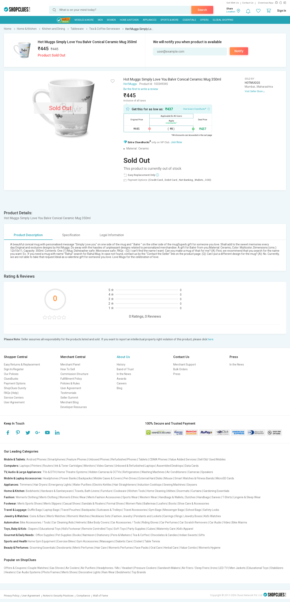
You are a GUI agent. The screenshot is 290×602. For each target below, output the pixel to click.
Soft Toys (120, 528)
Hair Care (101, 547)
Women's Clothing (27, 497)
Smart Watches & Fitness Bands (194, 478)
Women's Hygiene (210, 547)
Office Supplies (45, 535)
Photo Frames (51, 572)
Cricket (138, 541)
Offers (204, 20)
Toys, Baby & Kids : (16, 528)
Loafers (162, 503)
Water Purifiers (82, 484)
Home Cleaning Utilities (161, 491)
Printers (36, 465)
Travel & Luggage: (15, 509)
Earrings (168, 516)
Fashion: (9, 497)
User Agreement (14, 402)
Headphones (51, 478)
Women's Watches (78, 516)
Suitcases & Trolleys (109, 509)
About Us (123, 357)
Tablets (143, 459)
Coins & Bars (37, 516)
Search (202, 9)
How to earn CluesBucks (196, 108)
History (121, 364)
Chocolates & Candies (164, 535)
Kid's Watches (212, 516)
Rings (178, 516)
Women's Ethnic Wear (72, 497)
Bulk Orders (180, 369)
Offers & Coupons (15, 568)
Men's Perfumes (83, 547)
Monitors (89, 465)
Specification (71, 235)
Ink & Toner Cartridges (68, 465)
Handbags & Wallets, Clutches (177, 497)
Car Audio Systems (29, 572)
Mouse (168, 478)
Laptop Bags (51, 509)
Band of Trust (125, 369)
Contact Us (247, 3)
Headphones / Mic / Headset (114, 568)
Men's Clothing (48, 497)
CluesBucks (11, 378)
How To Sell (67, 369)
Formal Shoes (115, 503)
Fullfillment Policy (71, 378)
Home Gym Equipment (42, 541)
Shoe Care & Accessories (193, 503)
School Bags (193, 509)
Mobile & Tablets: (15, 459)
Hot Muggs (130, 83)
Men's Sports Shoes (30, 503)
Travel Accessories (135, 509)
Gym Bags (155, 509)
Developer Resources (73, 407)
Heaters (10, 572)
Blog (119, 388)
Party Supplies (136, 528)
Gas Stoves (57, 568)
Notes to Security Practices (58, 595)
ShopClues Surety (15, 388)
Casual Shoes (71, 503)
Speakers (207, 472)
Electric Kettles (102, 484)
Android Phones (36, 459)
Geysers (192, 484)
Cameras (193, 472)
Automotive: (11, 522)
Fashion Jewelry (122, 516)
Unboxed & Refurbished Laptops (135, 465)
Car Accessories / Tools (125, 522)
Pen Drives (130, 478)
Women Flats (134, 503)
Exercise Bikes (66, 541)
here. (211, 339)
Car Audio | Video (219, 522)
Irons (214, 568)
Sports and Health (15, 541)
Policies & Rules (70, 383)
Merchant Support (184, 364)
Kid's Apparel (185, 528)
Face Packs (142, 547)
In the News (124, 374)
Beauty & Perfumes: (16, 547)
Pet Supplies (63, 535)
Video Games (105, 465)
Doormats (183, 491)
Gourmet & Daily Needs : (19, 535)
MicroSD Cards (225, 478)
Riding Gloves (150, 522)
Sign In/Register (14, 369)
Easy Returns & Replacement (22, 364)
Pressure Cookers (145, 568)
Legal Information (112, 235)
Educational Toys (50, 528)
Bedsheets (32, 491)
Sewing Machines (174, 484)
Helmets (81, 522)
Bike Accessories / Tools (35, 522)
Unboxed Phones (98, 459)
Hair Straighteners (124, 484)
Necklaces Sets (101, 516)
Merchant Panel (70, 364)
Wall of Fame (100, 595)
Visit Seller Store (254, 91)
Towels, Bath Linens (87, 491)
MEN (100, 20)
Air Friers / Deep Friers (195, 568)
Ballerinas (150, 503)
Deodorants (64, 547)
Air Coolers (72, 568)
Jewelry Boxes (193, 516)
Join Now (176, 142)
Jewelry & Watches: (16, 516)
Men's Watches (56, 516)
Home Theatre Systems (72, 472)
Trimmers (26, 484)
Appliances (149, 20)
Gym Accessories (87, 541)
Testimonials (68, 392)
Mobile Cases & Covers (108, 478)
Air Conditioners (176, 472)
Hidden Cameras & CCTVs (105, 472)
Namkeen (89, 535)
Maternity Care (166, 528)
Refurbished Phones (124, 459)
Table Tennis (152, 541)
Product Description (28, 235)
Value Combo (188, 547)
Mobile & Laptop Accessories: (23, 478)
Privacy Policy (11, 595)
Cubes (151, 528)
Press (176, 374)
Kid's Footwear (71, 528)
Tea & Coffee (140, 535)
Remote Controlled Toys (97, 528)
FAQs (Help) (11, 392)
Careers (122, 383)
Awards (121, 378)
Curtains (196, 491)
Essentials (189, 20)
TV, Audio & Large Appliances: (23, 472)
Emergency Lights (60, 484)
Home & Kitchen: (14, 491)
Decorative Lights (89, 572)
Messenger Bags (173, 509)
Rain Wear (108, 572)
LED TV (223, 568)
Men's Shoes (69, 572)
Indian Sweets (188, 535)
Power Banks (68, 478)
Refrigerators (131, 472)
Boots (172, 503)
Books (77, 535)
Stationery (102, 535)
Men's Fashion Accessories (104, 497)
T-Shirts (227, 497)
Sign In (281, 10)
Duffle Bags (35, 509)
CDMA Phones (158, 459)
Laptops (25, 465)
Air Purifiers (88, 568)
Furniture (106, 491)
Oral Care (156, 547)
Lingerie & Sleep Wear (247, 497)
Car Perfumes (169, 522)
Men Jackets (238, 568)
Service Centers (14, 397)
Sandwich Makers (169, 568)
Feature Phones (77, 459)
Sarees (216, 497)
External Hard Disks (150, 478)
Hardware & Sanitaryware (57, 491)
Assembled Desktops (170, 465)
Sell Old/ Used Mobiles (212, 459)
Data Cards (192, 465)
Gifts (202, 535)
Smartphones (56, 459)
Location (230, 11)
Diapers (33, 528)
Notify (238, 51)
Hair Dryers (40, 484)
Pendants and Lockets (148, 516)
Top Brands (139, 572)
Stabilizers (276, 568)
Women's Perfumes (120, 547)
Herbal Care (171, 547)
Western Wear (148, 497)
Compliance (83, 595)
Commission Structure (74, 374)
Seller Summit (69, 397)
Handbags (203, 497)
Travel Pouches (70, 509)
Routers (48, 465)
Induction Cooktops (150, 484)
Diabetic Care (124, 541)
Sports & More (169, 20)
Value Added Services (182, 459)
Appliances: (11, 484)
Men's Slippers (52, 503)
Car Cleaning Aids (63, 522)
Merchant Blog (69, 402)
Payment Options (15, 383)
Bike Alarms (239, 522)
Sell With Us (232, 3)
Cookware (120, 491)
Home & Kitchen (129, 20)
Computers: (11, 465)
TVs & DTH (49, 472)
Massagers (107, 541)
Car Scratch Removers (194, 522)
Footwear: (10, 503)
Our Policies (11, 374)
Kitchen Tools (136, 491)
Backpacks (85, 478)
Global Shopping (223, 20)
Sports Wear (130, 497)
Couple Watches (38, 568)
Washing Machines (153, 472)
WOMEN (111, 20)
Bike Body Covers (98, 522)
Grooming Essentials (42, 547)
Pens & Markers (121, 535)
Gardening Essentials (216, 491)
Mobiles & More (84, 20)
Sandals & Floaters (93, 503)
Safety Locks (211, 509)
